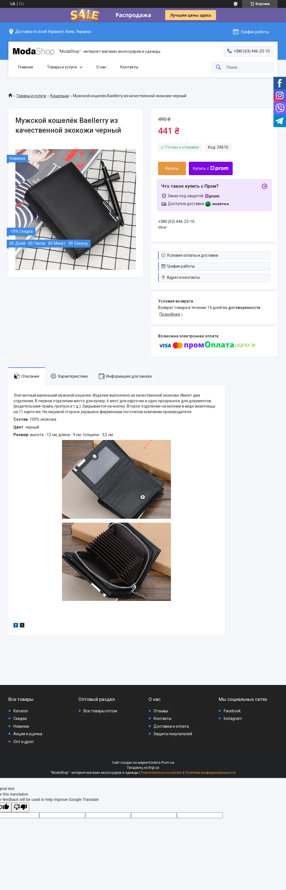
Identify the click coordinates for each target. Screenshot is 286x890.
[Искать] (218, 67)
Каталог (20, 711)
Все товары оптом (100, 711)
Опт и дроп (23, 741)
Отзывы (161, 711)
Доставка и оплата (171, 726)
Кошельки (59, 96)
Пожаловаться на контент (161, 773)
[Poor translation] (20, 807)
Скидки (20, 718)
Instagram (233, 718)
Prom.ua (167, 763)
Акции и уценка (27, 734)
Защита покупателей (173, 734)
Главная (25, 67)
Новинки (21, 726)
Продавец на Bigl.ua (143, 768)
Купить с (210, 168)
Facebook (232, 711)
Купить (171, 168)
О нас (101, 67)
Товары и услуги (62, 67)
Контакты (129, 67)
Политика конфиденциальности (210, 773)
